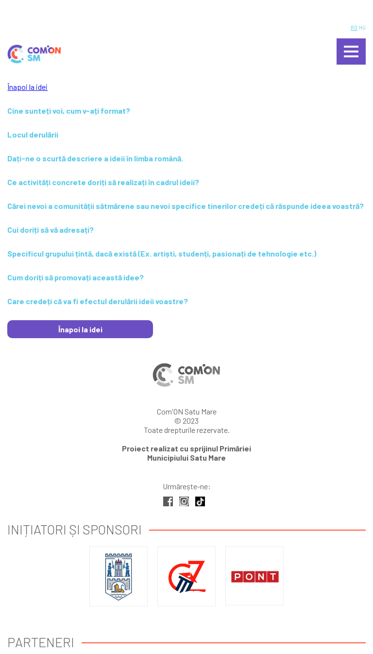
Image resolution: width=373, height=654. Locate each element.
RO (354, 27)
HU (362, 27)
